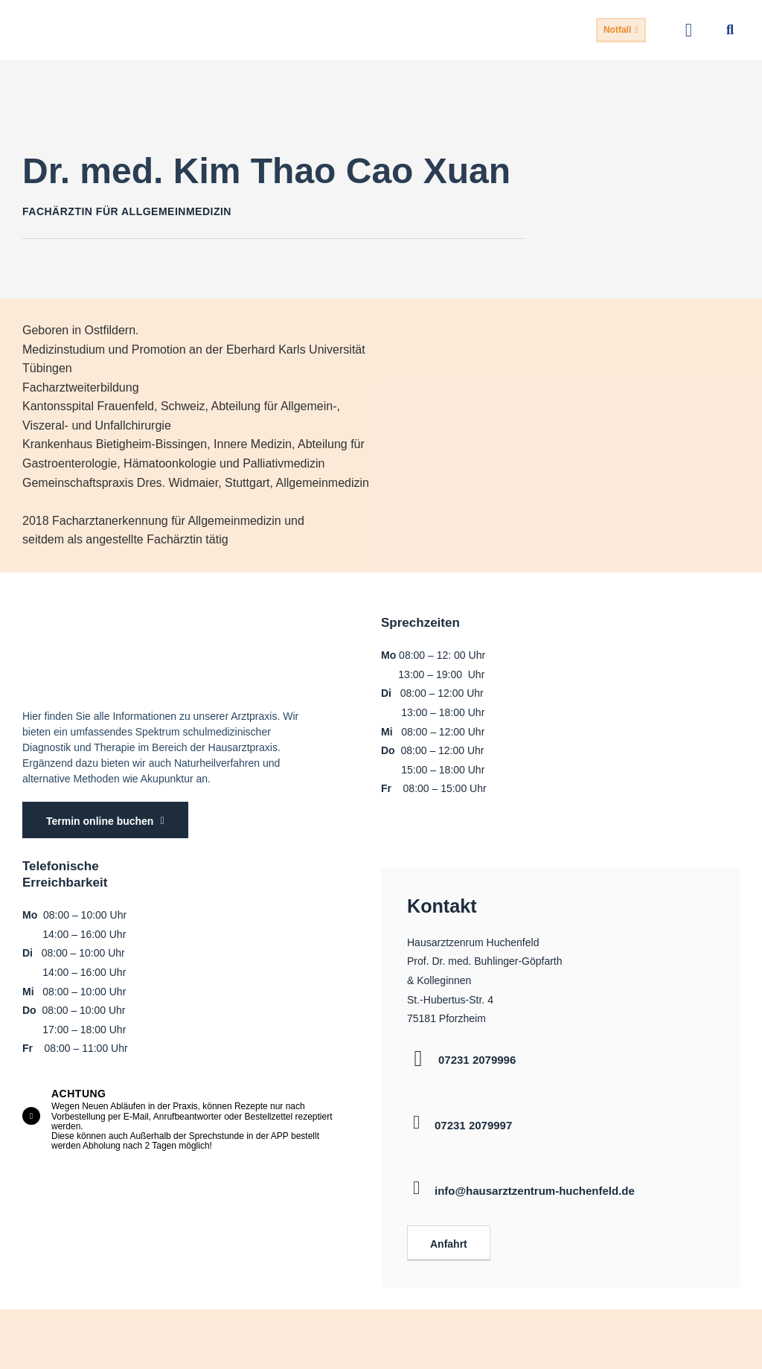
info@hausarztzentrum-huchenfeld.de (535, 1182)
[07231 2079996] (418, 1050)
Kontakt (430, 902)
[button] (688, 30)
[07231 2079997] (416, 1114)
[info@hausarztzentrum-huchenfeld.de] (416, 1179)
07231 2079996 (477, 1051)
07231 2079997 (473, 1117)
